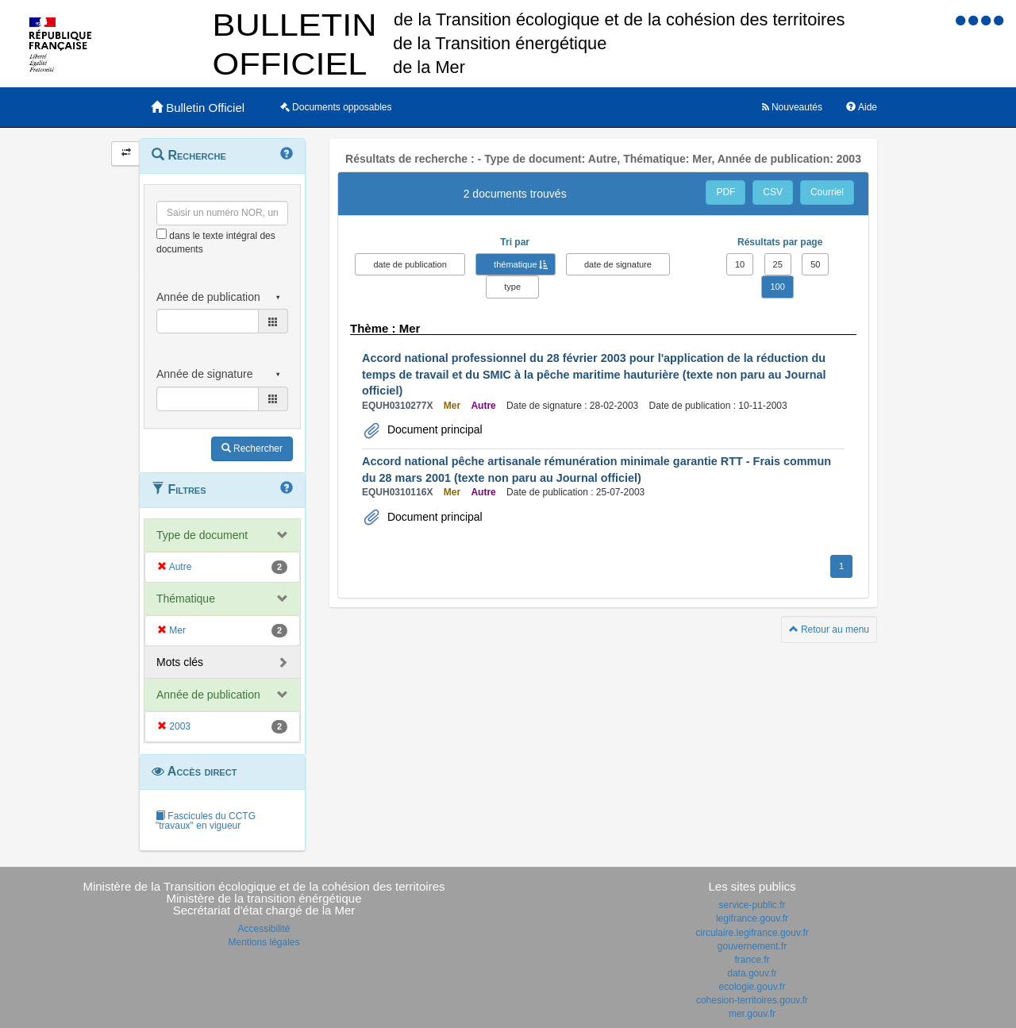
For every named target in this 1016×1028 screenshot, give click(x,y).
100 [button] (777, 286)
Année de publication (208, 694)
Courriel (827, 192)
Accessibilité (263, 928)
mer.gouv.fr (752, 1013)
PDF (725, 192)
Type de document (202, 535)
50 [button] (815, 264)
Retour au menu (829, 629)
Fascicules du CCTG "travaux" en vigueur (206, 820)
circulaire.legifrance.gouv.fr (752, 932)
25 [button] (778, 264)
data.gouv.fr (751, 973)
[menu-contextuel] (161, 234)
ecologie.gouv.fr (752, 986)
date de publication (409, 264)
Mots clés (179, 662)
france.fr (751, 959)
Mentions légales (263, 942)
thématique (515, 264)
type (512, 286)
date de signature (618, 264)
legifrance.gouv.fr (752, 918)
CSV (773, 192)
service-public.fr (751, 905)
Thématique (185, 598)
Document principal (433, 429)
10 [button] (740, 264)
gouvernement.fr (752, 946)
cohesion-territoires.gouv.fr (752, 1000)
